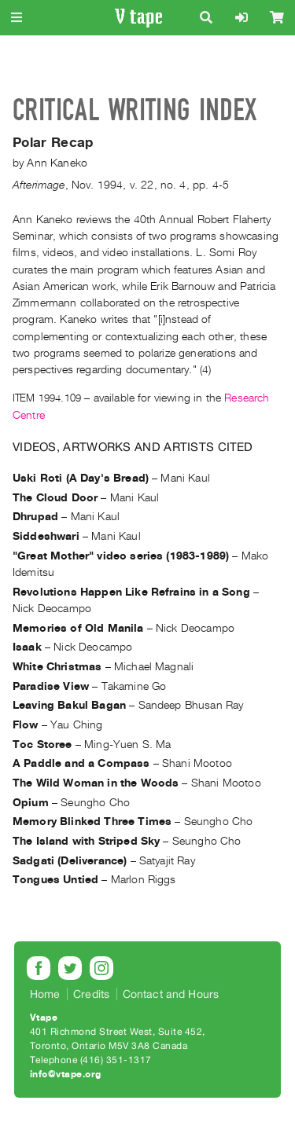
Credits (91, 994)
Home (45, 994)
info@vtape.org (65, 1074)
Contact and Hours (171, 994)
